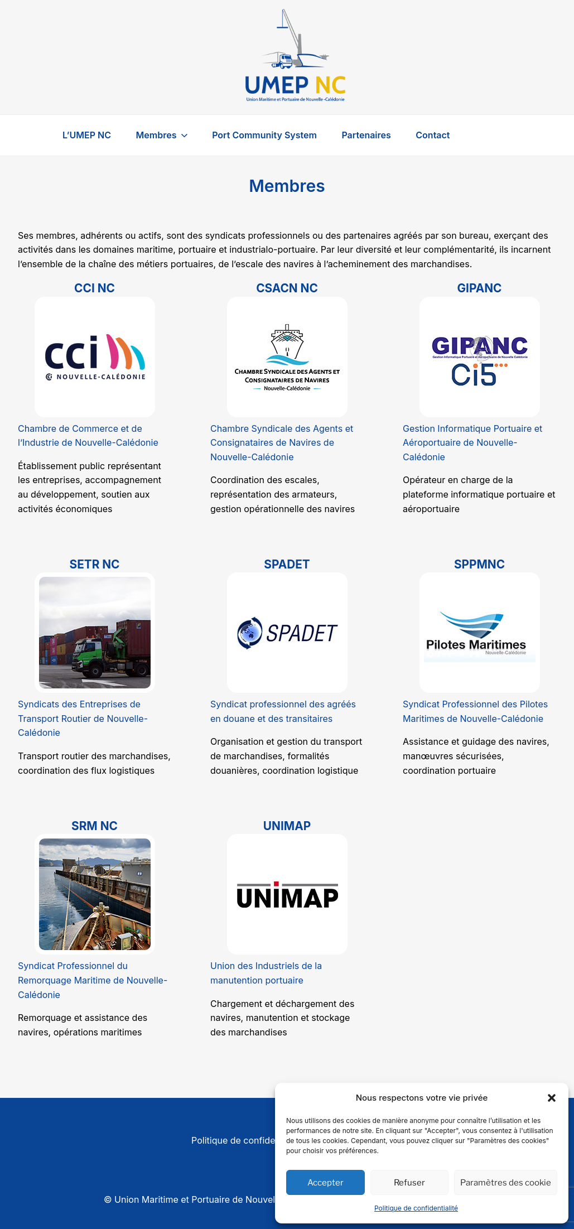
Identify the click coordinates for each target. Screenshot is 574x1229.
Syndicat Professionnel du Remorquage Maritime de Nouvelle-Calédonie (92, 980)
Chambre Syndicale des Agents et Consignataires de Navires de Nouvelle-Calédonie (281, 442)
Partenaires (365, 135)
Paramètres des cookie (505, 1183)
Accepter (325, 1183)
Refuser (409, 1183)
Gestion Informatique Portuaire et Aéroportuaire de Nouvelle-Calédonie (472, 442)
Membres (163, 135)
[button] (551, 1097)
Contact (433, 135)
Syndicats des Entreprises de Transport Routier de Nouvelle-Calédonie (83, 718)
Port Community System (264, 135)
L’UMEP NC (86, 135)
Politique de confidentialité (416, 1208)
